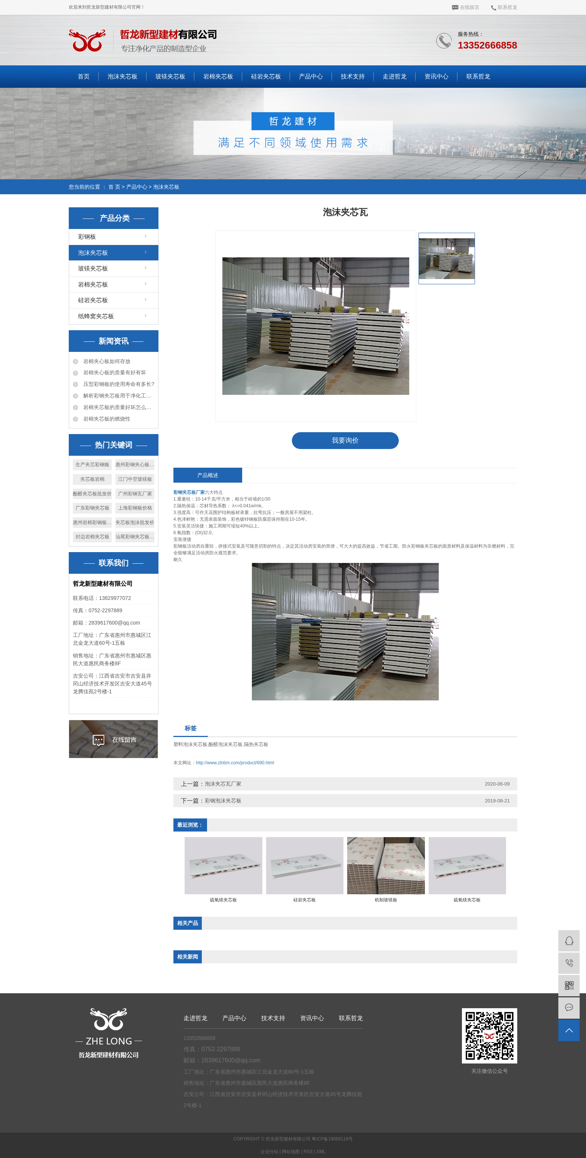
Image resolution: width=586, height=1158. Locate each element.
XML (321, 1151)
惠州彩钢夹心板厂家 (134, 464)
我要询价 (345, 440)
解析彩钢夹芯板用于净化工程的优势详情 (118, 396)
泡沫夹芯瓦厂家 (223, 784)
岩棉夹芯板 (218, 76)
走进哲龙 (395, 76)
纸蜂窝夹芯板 (96, 316)
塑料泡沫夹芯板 (190, 744)
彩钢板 (87, 236)
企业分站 (269, 1151)
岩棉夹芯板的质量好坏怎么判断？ (118, 407)
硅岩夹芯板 (266, 76)
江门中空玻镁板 (135, 479)
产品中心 (311, 76)
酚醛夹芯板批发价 (92, 493)
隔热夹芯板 (256, 744)
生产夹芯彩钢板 (92, 464)
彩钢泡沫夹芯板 (223, 801)
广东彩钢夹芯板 (92, 508)
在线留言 (465, 7)
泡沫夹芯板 (123, 76)
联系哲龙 (504, 7)
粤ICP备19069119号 (332, 1139)
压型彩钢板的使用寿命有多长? (118, 384)
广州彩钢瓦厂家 (135, 493)
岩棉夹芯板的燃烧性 (106, 419)
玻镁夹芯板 (170, 76)
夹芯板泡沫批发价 (134, 522)
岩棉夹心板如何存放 (106, 361)
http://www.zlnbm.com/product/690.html (235, 762)
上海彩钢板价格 (135, 508)
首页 (84, 76)
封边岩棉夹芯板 (92, 536)
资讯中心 (436, 76)
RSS (308, 1151)
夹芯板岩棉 (92, 479)
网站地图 (291, 1151)
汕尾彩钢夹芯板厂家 (134, 536)
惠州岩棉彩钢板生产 (92, 522)
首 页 (114, 187)
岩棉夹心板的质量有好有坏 (114, 372)
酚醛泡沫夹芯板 (226, 744)
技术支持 (353, 76)
